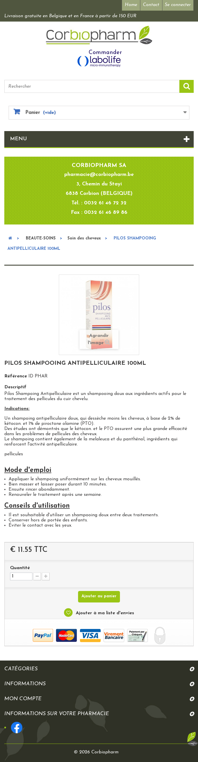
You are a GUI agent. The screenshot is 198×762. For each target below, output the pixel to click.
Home (131, 5)
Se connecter (178, 5)
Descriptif (15, 387)
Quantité (20, 568)
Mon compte (23, 699)
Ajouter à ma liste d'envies (104, 613)
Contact (151, 5)
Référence (15, 376)
